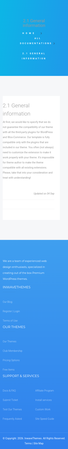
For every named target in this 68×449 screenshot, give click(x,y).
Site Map (39, 443)
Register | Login (11, 311)
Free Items (9, 369)
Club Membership (12, 350)
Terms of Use (10, 320)
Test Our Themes (12, 409)
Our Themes (9, 341)
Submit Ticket (10, 400)
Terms (28, 443)
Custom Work (43, 409)
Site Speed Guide (44, 418)
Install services (43, 400)
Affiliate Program (44, 390)
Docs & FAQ (9, 390)
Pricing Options (11, 360)
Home (30, 33)
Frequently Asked (12, 418)
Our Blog (7, 301)
